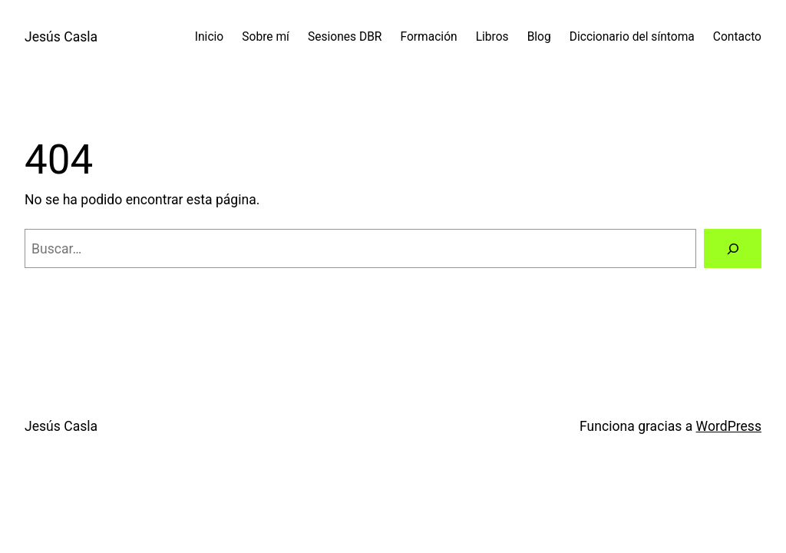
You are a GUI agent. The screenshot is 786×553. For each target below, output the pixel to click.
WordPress (728, 426)
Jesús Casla (61, 37)
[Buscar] (732, 248)
